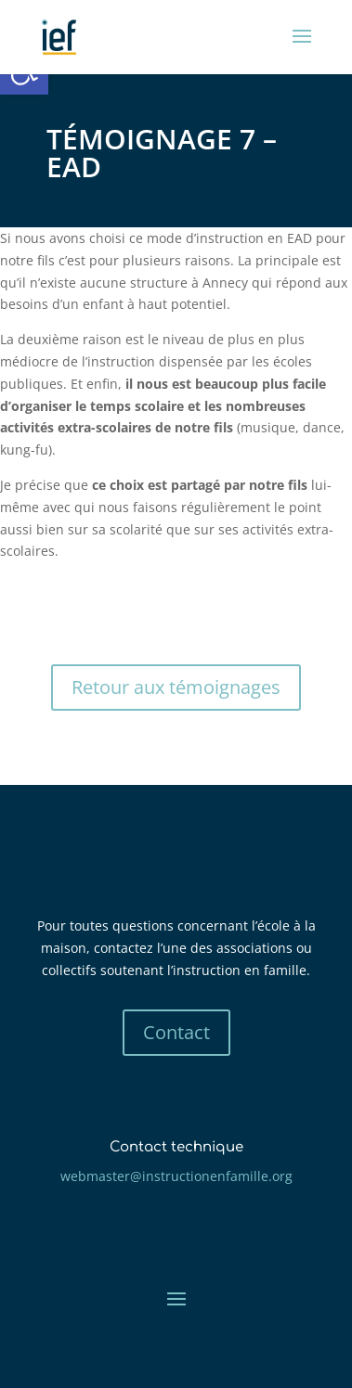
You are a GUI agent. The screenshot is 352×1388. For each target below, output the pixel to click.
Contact (176, 1032)
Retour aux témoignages (176, 687)
